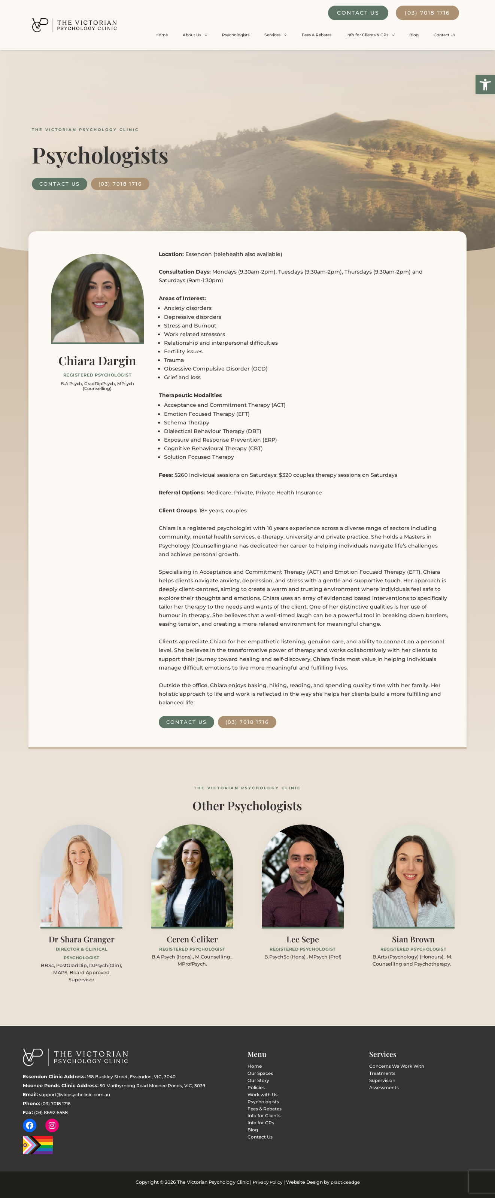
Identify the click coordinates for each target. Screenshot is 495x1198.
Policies (255, 1089)
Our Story (256, 1081)
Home (244, 35)
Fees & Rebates (355, 35)
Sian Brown (413, 939)
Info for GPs (258, 1126)
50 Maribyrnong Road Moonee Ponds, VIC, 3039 (156, 1085)
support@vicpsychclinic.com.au (77, 1094)
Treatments (380, 1074)
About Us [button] (267, 35)
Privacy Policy (267, 1182)
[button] (485, 84)
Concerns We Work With (391, 1066)
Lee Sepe (302, 939)
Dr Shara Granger (81, 939)
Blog (430, 35)
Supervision (379, 1081)
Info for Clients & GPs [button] (398, 35)
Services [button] (325, 35)
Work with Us (260, 1096)
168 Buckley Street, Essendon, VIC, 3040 (134, 1076)
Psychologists (296, 35)
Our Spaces (258, 1074)
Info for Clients (261, 1119)
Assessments (381, 1089)
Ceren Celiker (192, 939)
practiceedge (346, 1182)
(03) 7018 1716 (427, 12)
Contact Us (358, 12)
